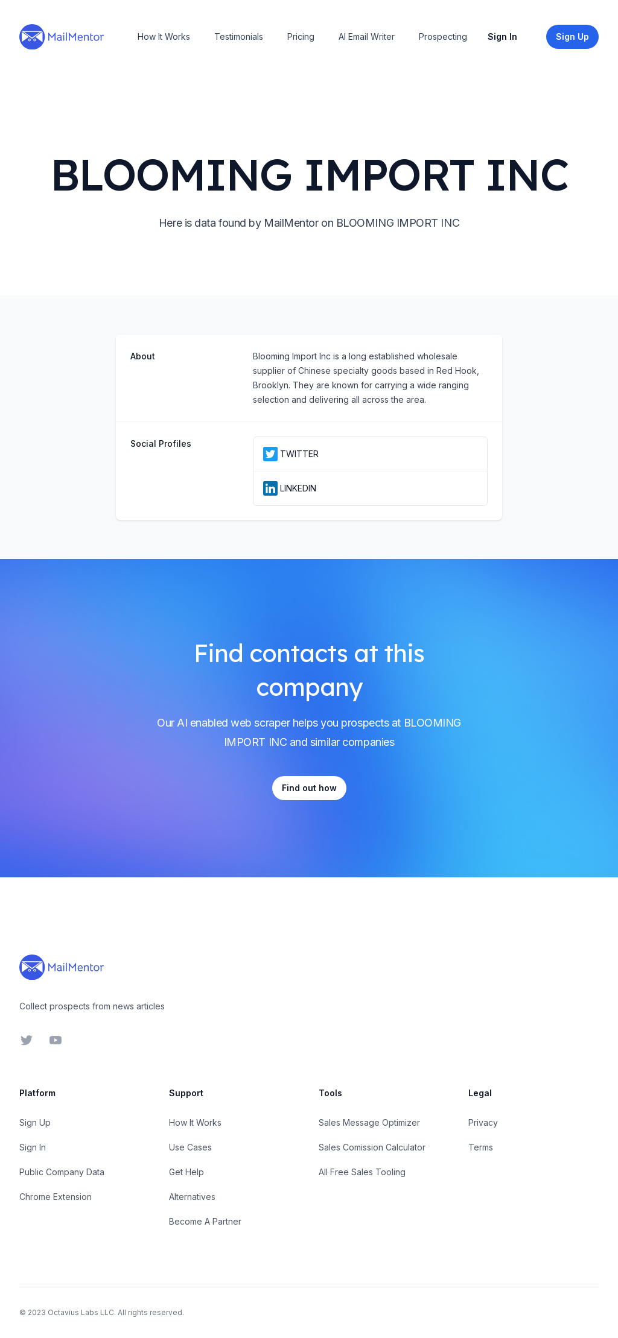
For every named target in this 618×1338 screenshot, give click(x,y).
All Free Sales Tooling (362, 1172)
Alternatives (192, 1196)
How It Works (164, 36)
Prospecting (443, 36)
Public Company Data (61, 1172)
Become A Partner (205, 1221)
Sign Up (35, 1122)
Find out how (309, 788)
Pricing (300, 36)
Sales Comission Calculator (372, 1147)
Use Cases (190, 1147)
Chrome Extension (55, 1196)
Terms (480, 1147)
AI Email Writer (367, 36)
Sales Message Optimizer (369, 1122)
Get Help (186, 1172)
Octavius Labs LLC (81, 1312)
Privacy (483, 1122)
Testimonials (238, 36)
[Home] (61, 36)
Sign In (502, 36)
